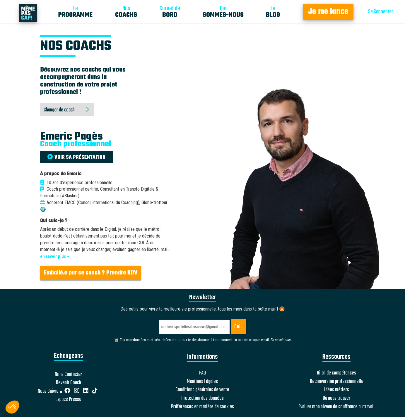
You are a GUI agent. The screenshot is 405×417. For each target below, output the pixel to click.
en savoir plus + (54, 256)
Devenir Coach (68, 383)
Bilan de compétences (336, 373)
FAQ (202, 373)
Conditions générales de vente (202, 390)
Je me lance (328, 12)
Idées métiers (336, 390)
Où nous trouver (336, 398)
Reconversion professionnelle (336, 382)
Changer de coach (67, 110)
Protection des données (202, 398)
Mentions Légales (202, 382)
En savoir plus (281, 340)
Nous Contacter (68, 374)
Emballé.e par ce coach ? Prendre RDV (91, 273)
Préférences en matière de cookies (202, 407)
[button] (12, 407)
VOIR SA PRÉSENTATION (76, 157)
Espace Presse (68, 400)
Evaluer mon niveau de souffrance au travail (336, 407)
